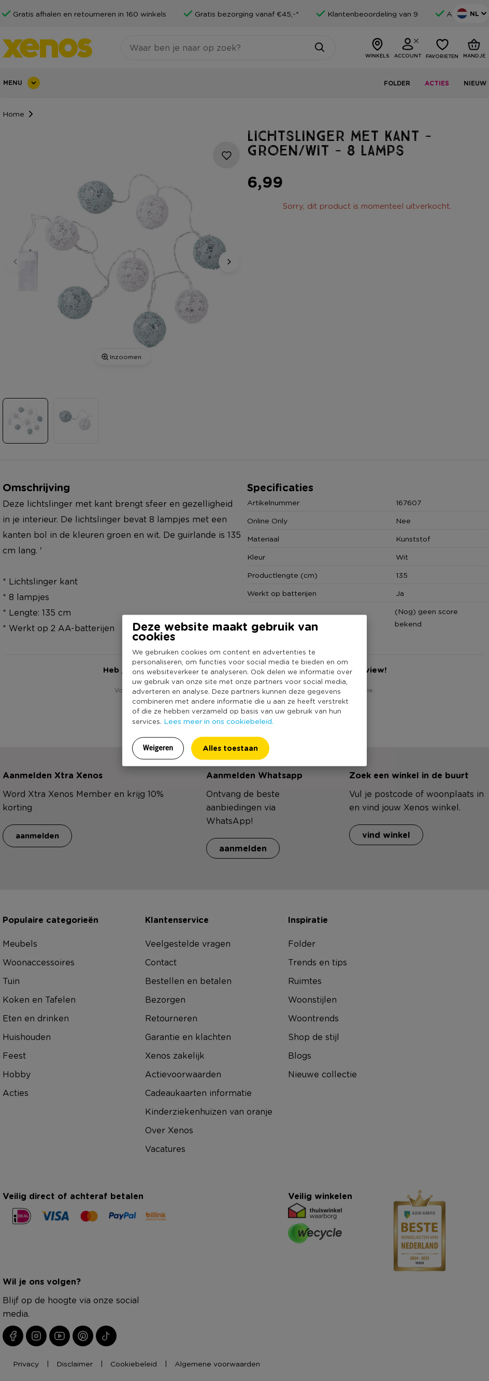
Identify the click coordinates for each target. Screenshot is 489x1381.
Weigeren (158, 747)
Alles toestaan (230, 747)
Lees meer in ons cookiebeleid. (219, 720)
